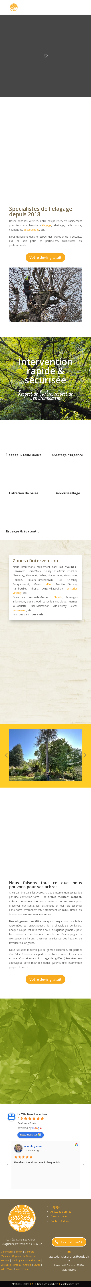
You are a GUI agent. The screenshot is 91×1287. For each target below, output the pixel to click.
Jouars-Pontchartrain (30, 1260)
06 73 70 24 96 (71, 1241)
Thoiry (19, 1251)
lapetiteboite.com (70, 1284)
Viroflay (17, 592)
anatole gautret (75, 1146)
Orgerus (16, 1256)
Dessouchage (58, 1216)
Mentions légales (20, 1284)
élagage (46, 225)
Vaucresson (19, 610)
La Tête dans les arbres (46, 1284)
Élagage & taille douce (24, 455)
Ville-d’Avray (7, 1269)
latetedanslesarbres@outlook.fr (69, 1259)
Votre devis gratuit (45, 257)
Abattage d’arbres (60, 1211)
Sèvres (37, 1264)
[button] (6, 755)
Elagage (55, 1207)
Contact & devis (59, 1221)
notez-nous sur (30, 1134)
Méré (48, 584)
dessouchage (31, 229)
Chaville (58, 597)
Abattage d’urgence (67, 455)
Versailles (72, 588)
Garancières (7, 1251)
